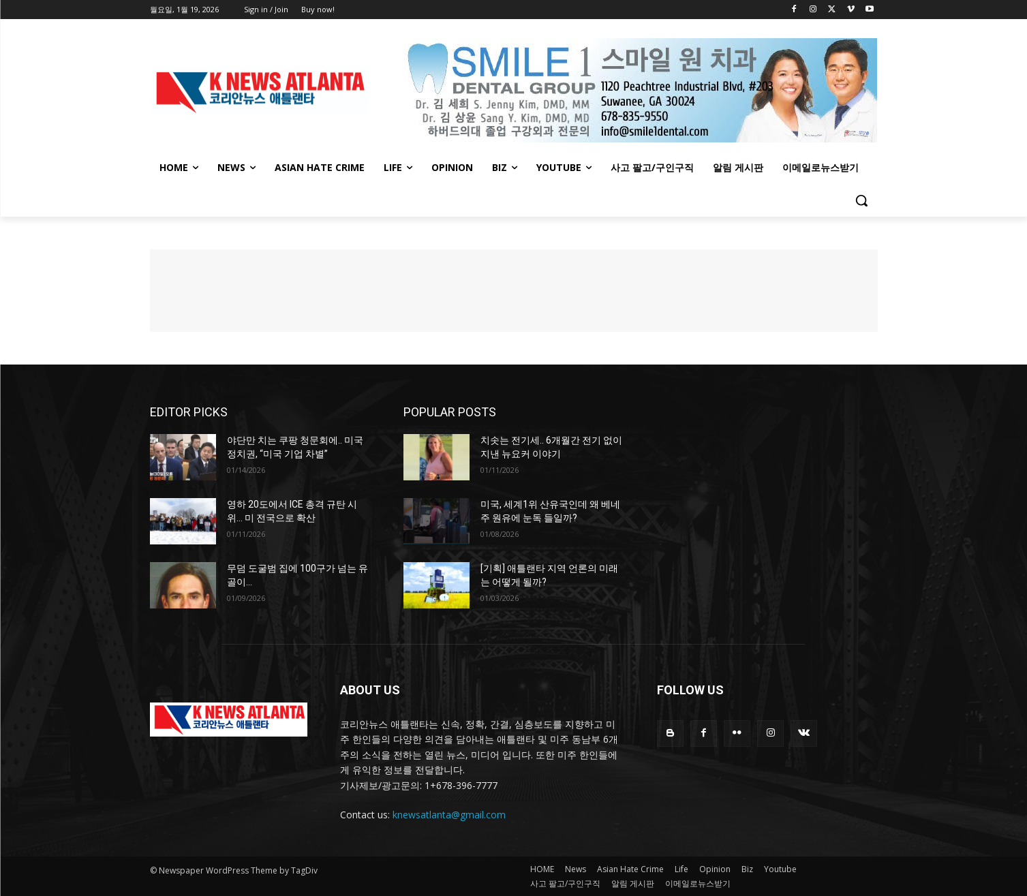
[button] (861, 200)
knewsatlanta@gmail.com (449, 814)
